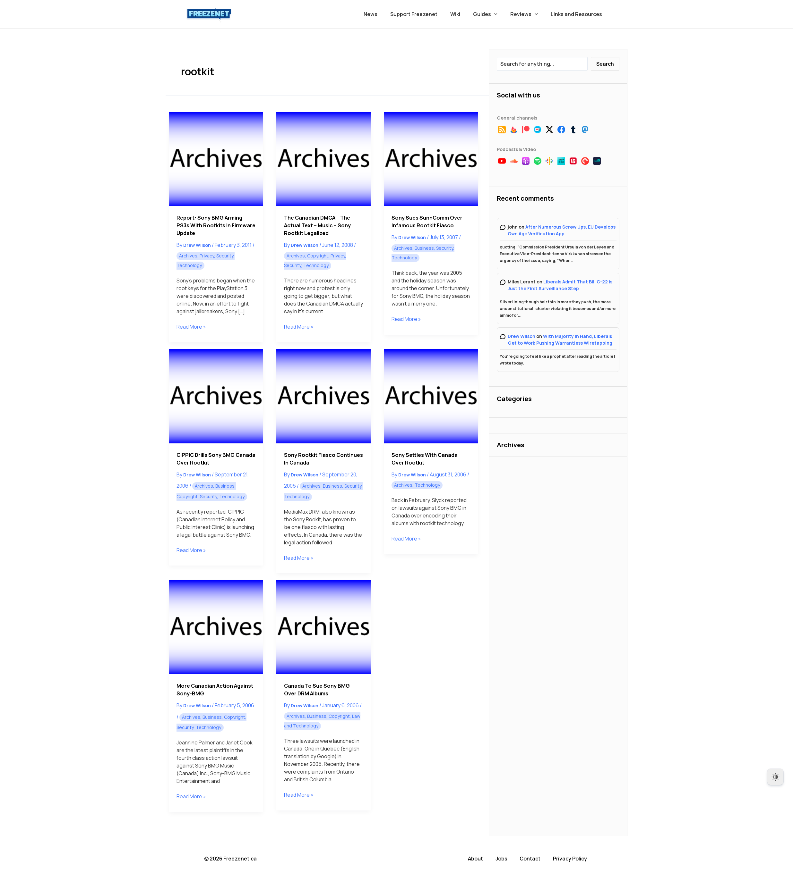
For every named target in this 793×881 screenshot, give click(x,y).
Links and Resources (577, 14)
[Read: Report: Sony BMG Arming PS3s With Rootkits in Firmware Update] (216, 159)
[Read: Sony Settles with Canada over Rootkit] (431, 396)
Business (424, 248)
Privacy (207, 256)
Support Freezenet (425, 14)
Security (224, 256)
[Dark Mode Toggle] (775, 777)
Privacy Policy (572, 858)
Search (605, 63)
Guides (491, 14)
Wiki (464, 14)
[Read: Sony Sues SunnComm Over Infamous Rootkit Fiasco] (431, 159)
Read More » (191, 327)
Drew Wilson (521, 336)
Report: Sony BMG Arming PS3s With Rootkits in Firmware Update (216, 225)
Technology (189, 265)
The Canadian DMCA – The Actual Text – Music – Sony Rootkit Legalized (317, 225)
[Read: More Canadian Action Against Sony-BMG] (216, 627)
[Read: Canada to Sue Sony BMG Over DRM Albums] (323, 627)
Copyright (317, 256)
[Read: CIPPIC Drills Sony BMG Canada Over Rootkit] (216, 396)
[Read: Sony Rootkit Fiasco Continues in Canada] (323, 396)
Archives (188, 256)
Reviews (528, 14)
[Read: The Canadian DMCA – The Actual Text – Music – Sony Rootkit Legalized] (323, 159)
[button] (500, 14)
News (385, 14)
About (478, 858)
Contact (532, 858)
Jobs (504, 858)
